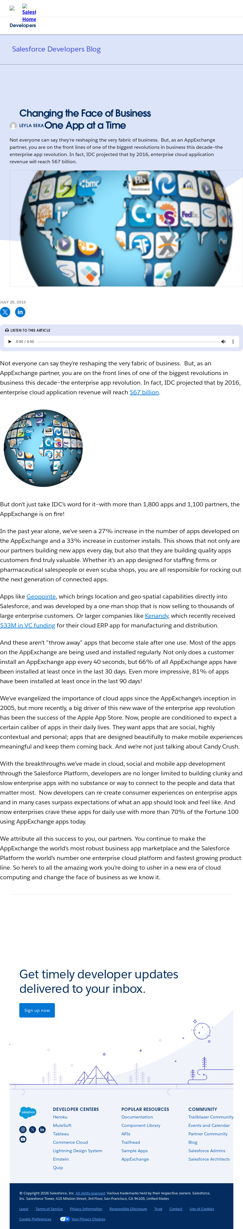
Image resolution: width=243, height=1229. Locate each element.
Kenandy (156, 616)
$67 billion (144, 392)
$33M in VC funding (27, 625)
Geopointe (41, 596)
